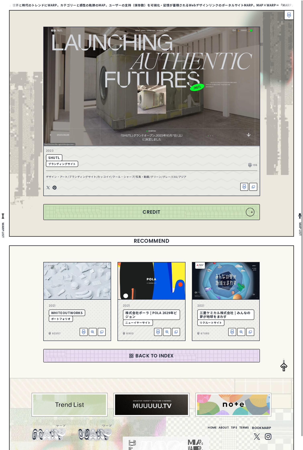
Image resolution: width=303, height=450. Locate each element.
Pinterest (58, 189)
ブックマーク (287, 17)
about (215, 433)
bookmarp (261, 433)
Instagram (268, 442)
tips (229, 433)
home (200, 433)
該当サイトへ (250, 188)
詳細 (93, 335)
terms (242, 433)
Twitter (51, 189)
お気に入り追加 (241, 188)
